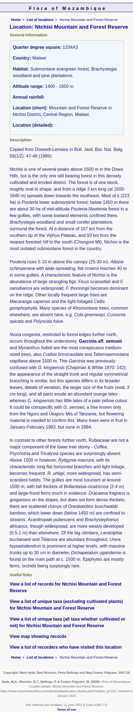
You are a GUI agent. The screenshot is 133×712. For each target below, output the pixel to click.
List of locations (40, 20)
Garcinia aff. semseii (100, 341)
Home (16, 20)
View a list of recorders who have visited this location (66, 647)
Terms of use (66, 709)
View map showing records (38, 636)
